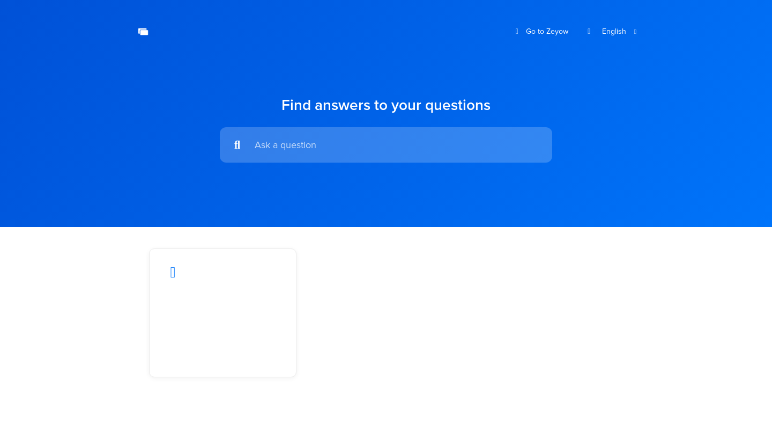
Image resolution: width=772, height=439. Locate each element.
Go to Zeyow (541, 31)
